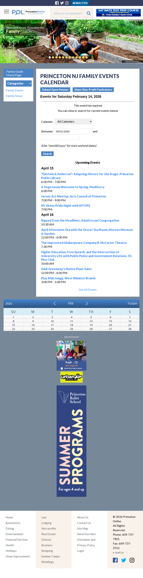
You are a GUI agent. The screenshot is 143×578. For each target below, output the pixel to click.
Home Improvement (18, 556)
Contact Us (84, 523)
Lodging (46, 523)
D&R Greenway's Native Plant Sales (66, 269)
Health (10, 545)
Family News (14, 96)
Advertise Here (86, 534)
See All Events (88, 289)
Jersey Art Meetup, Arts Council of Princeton (73, 196)
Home (9, 517)
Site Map (82, 528)
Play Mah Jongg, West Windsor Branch (68, 278)
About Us (82, 517)
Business (46, 545)
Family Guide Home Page (14, 73)
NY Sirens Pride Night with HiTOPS (65, 205)
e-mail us (118, 552)
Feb (70, 303)
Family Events (14, 90)
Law (43, 517)
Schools (46, 539)
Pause (92, 57)
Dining (10, 528)
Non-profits (48, 528)
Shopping (47, 550)
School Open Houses (55, 89)
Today (132, 303)
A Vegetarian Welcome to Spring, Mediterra (72, 187)
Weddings (47, 562)
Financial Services (17, 539)
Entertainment (14, 534)
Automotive (13, 523)
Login (80, 550)
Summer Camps (50, 556)
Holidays (11, 550)
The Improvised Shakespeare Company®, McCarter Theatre (84, 242)
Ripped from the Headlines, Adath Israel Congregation (80, 220)
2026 (8, 303)
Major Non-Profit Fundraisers (93, 89)
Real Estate (48, 534)
